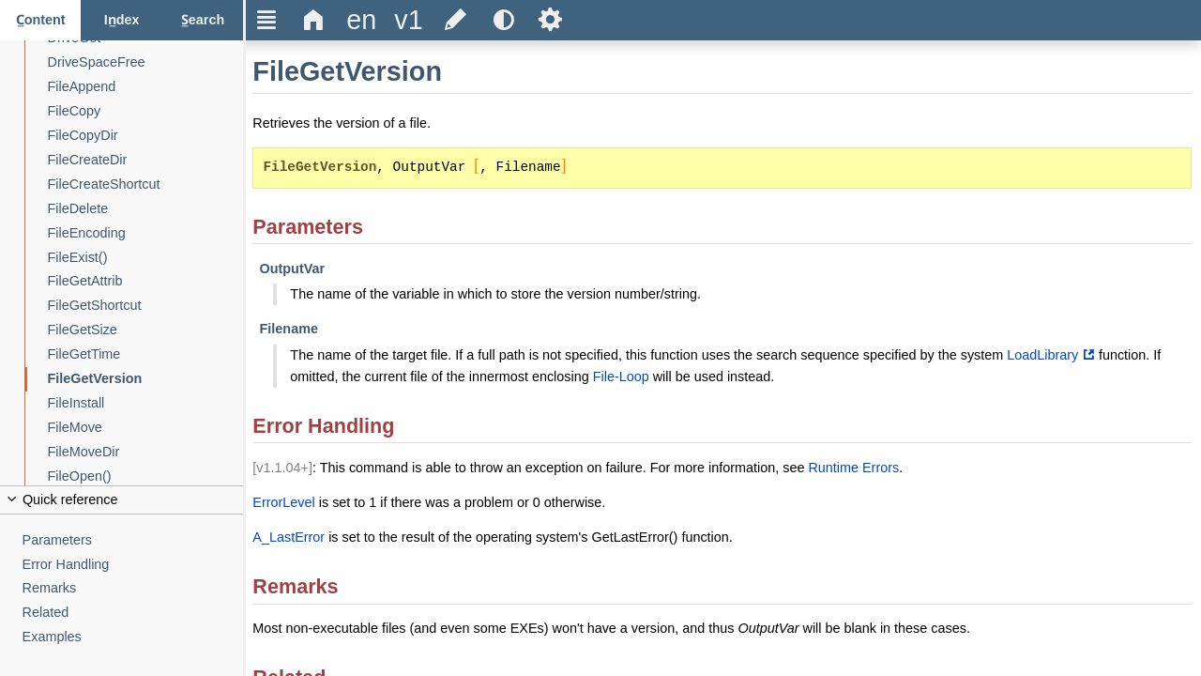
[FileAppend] (146, 87)
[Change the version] (408, 20)
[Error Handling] (133, 565)
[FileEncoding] (146, 233)
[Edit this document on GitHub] (456, 20)
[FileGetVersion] (146, 379)
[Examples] (133, 637)
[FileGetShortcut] (146, 305)
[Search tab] (202, 20)
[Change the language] (361, 20)
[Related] (133, 612)
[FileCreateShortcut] (146, 184)
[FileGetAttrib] (146, 281)
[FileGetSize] (146, 330)
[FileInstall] (146, 403)
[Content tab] (40, 20)
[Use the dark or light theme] (502, 20)
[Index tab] (121, 20)
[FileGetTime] (146, 354)
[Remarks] (133, 588)
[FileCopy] (146, 111)
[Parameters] (133, 540)
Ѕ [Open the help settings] (550, 20)
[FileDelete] (146, 209)
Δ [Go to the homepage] (313, 20)
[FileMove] (146, 427)
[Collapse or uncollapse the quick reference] (121, 500)
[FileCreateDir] (146, 160)
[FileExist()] (146, 258)
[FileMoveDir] (146, 452)
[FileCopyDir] (146, 135)
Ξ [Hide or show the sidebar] (267, 20)
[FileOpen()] (146, 476)
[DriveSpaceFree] (146, 62)
